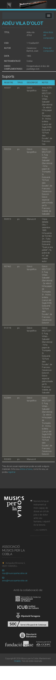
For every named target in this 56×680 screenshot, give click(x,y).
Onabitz (17, 661)
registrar (11, 472)
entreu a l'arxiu (26, 469)
